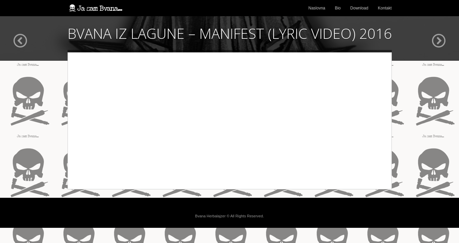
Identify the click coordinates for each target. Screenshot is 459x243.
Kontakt (385, 8)
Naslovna (316, 8)
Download (359, 8)
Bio (337, 8)
